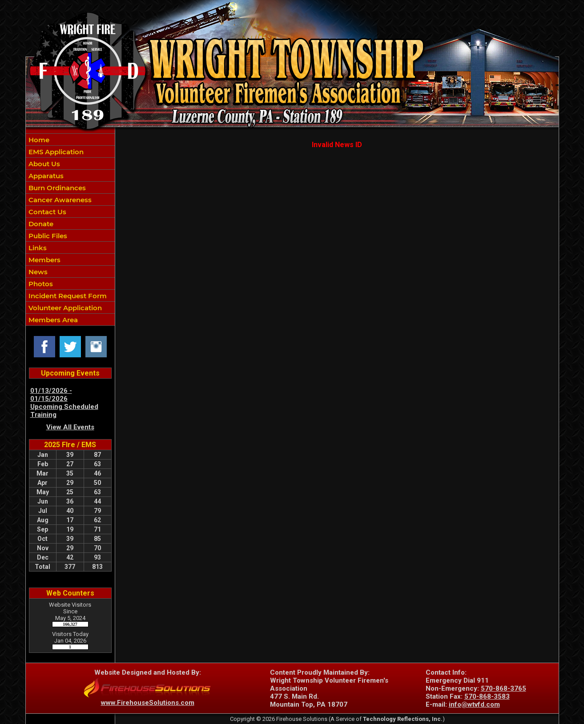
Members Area (52, 320)
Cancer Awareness (59, 200)
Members (43, 260)
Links (37, 248)
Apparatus (45, 176)
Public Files (47, 236)
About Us (43, 164)
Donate (40, 224)
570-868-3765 (503, 688)
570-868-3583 (487, 696)
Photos (40, 284)
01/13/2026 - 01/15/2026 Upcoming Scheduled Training (64, 403)
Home (38, 140)
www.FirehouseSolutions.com (147, 703)
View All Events (70, 427)
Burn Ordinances (56, 188)
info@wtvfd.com (474, 704)
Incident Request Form (67, 296)
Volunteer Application (64, 308)
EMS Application (55, 152)
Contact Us (46, 212)
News (37, 272)
